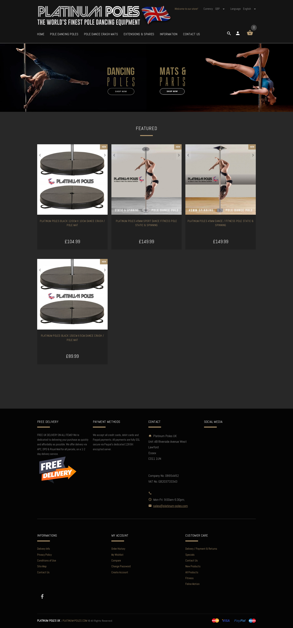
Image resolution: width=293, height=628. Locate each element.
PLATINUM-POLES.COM (62, 621)
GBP (220, 8)
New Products (193, 566)
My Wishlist (117, 554)
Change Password (121, 566)
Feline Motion (192, 584)
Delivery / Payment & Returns (201, 548)
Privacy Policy (44, 554)
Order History (118, 548)
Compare (116, 560)
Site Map (42, 566)
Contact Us (43, 572)
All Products (191, 572)
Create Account (119, 572)
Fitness (189, 578)
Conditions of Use (46, 560)
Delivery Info (43, 548)
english (249, 8)
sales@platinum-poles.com (170, 506)
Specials (190, 554)
